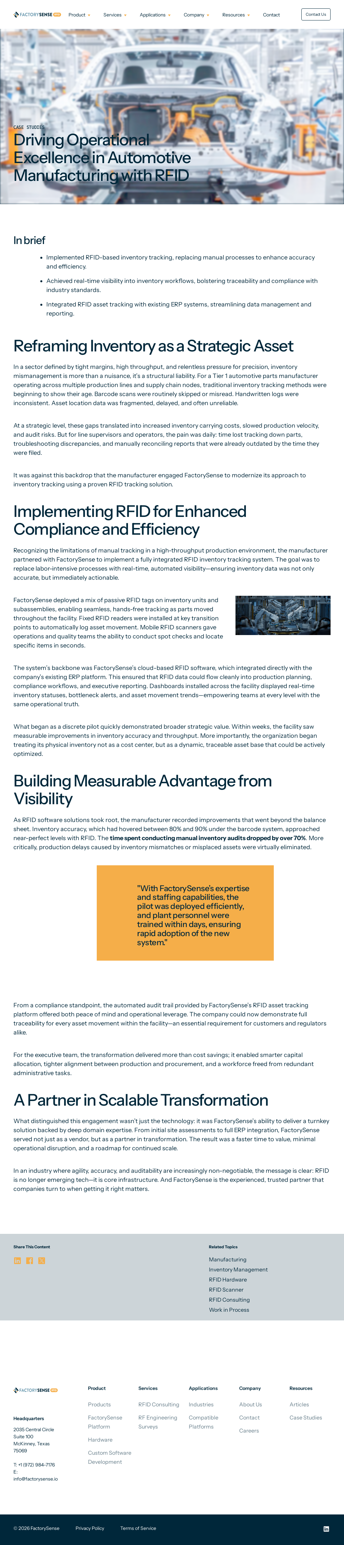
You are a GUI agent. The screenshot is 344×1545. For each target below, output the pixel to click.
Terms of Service (138, 1528)
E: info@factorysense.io (35, 1475)
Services (112, 15)
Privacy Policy (90, 1528)
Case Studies (306, 1417)
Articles (299, 1404)
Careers (249, 1430)
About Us (250, 1404)
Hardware (100, 1439)
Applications (153, 15)
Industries (201, 1404)
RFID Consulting (158, 1404)
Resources (233, 15)
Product (77, 15)
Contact (249, 1417)
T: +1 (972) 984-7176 (34, 1465)
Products (99, 1404)
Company (194, 15)
